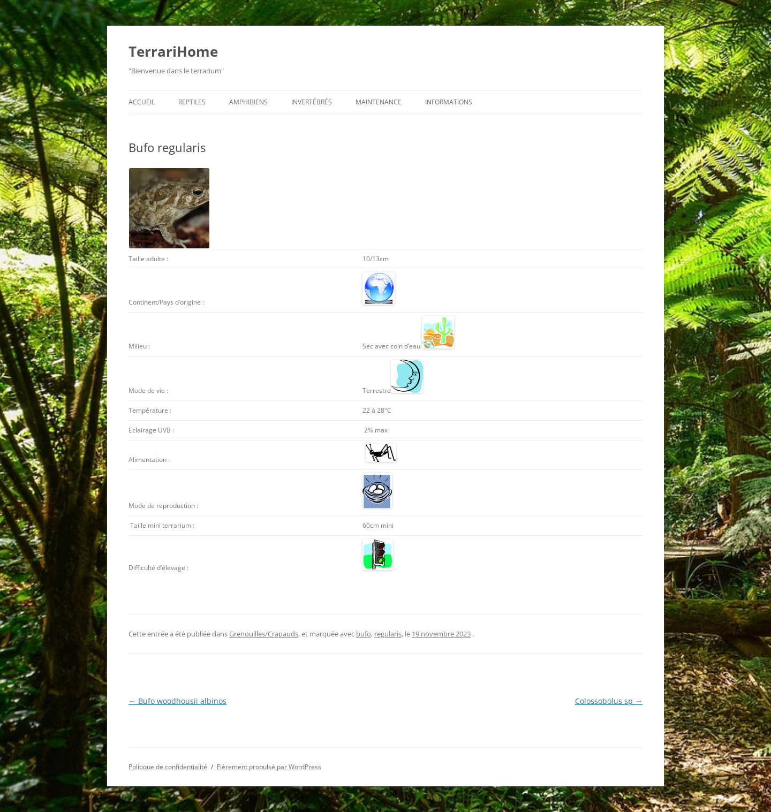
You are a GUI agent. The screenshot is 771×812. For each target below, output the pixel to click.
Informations (448, 102)
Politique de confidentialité (167, 766)
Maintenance (379, 102)
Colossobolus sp (608, 701)
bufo (363, 634)
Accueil (141, 102)
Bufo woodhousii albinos (177, 701)
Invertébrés (311, 102)
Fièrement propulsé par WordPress (269, 766)
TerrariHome (173, 51)
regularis (388, 634)
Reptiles (192, 102)
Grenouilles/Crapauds (263, 634)
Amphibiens (248, 102)
